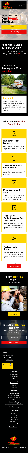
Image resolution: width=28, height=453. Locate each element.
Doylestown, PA (14, 413)
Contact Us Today (14, 32)
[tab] (12, 309)
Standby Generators (14, 397)
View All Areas (14, 427)
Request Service (14, 266)
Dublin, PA (14, 415)
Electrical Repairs (14, 393)
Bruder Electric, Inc (9, 447)
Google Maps (14, 374)
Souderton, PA (14, 419)
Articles (14, 379)
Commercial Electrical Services (14, 404)
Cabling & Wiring (14, 402)
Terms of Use (14, 383)
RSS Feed (14, 387)
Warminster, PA (14, 424)
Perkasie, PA (14, 417)
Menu (22, 5)
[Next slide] (24, 298)
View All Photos (14, 314)
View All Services (14, 407)
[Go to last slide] (4, 298)
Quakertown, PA (14, 422)
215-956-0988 (9, 360)
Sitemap (14, 385)
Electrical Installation (14, 395)
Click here (20, 53)
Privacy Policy (14, 381)
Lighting (14, 400)
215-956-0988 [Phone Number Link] (14, 27)
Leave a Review (14, 376)
